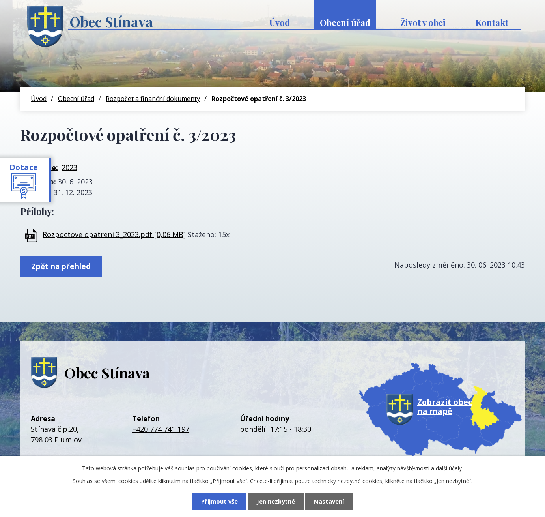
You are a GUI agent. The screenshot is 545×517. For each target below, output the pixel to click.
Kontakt (492, 22)
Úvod (279, 22)
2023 (69, 167)
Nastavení (329, 501)
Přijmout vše (219, 501)
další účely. (449, 468)
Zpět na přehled (61, 266)
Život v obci (423, 22)
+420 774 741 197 (160, 429)
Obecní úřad (345, 22)
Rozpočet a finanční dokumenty (153, 98)
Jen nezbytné (276, 501)
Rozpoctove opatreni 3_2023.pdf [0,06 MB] (114, 234)
